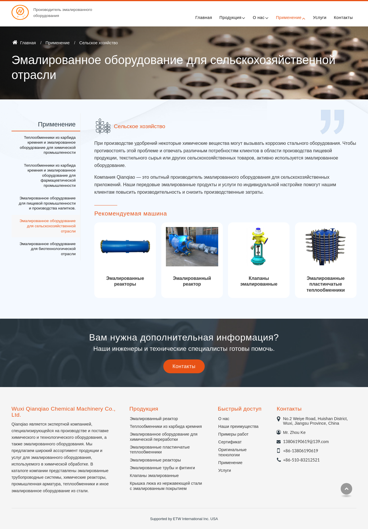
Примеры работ (233, 434)
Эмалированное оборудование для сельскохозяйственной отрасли (48, 226)
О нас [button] (258, 17)
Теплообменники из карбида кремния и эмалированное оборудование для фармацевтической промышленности (50, 175)
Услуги (319, 17)
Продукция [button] (230, 17)
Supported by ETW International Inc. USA (184, 519)
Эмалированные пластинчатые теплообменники (325, 284)
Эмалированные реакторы (125, 281)
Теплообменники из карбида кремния (166, 426)
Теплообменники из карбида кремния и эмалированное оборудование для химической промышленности (48, 145)
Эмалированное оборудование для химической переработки (164, 437)
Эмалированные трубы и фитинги (162, 467)
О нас (223, 418)
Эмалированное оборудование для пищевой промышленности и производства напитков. (47, 203)
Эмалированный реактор (192, 281)
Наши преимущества (238, 426)
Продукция (143, 409)
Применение (57, 43)
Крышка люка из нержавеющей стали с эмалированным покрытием (166, 486)
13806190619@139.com (306, 441)
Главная (203, 17)
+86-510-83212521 (301, 459)
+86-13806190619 (300, 450)
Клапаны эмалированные (258, 281)
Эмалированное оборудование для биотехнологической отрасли (48, 249)
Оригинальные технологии (232, 452)
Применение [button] (289, 17)
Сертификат (229, 442)
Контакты (343, 17)
